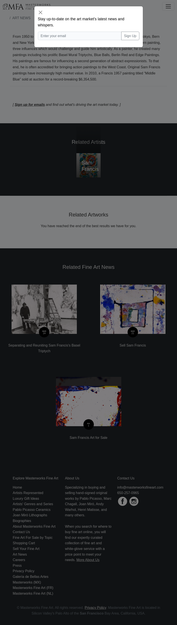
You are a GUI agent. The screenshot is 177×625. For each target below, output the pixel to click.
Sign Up (130, 36)
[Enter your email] (79, 36)
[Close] (40, 12)
